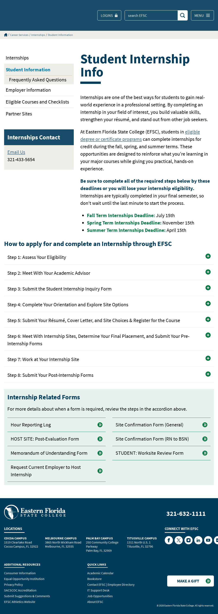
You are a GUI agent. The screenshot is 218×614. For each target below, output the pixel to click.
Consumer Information (20, 573)
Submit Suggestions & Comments (27, 596)
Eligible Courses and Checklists (37, 102)
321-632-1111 (186, 513)
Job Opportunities (100, 596)
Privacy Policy (13, 584)
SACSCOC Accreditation (20, 590)
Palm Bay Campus (99, 538)
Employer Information (28, 90)
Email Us (16, 152)
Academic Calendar (100, 573)
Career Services (19, 35)
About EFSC (95, 602)
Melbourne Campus (61, 538)
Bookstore (94, 579)
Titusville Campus (142, 538)
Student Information (60, 35)
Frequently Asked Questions (37, 79)
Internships (38, 35)
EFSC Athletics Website (19, 602)
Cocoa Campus (15, 538)
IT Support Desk (98, 590)
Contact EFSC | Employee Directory (110, 584)
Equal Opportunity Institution (24, 579)
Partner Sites (19, 113)
